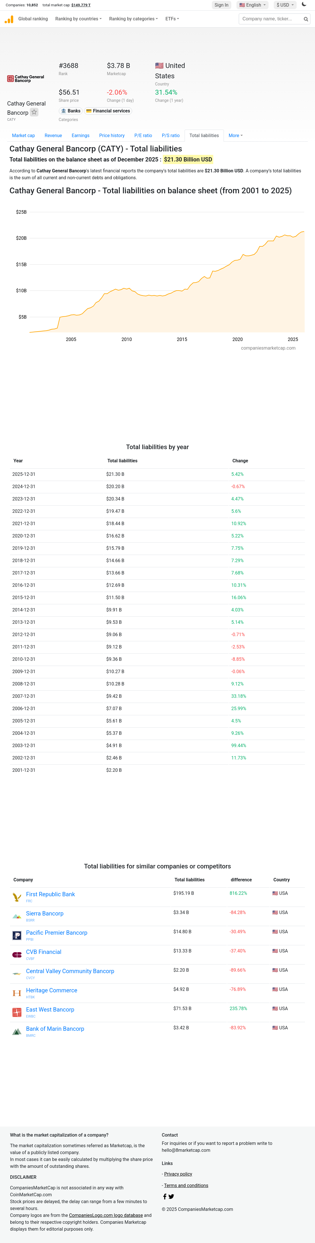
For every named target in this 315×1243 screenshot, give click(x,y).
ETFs (170, 19)
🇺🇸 (250, 5)
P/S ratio (171, 135)
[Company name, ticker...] (274, 18)
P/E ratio (143, 135)
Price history (112, 135)
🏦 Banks (70, 111)
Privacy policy (178, 1174)
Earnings (80, 135)
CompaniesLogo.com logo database (106, 1215)
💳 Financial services (108, 111)
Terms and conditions (186, 1185)
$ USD (283, 5)
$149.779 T (81, 5)
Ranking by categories (131, 19)
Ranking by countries (76, 19)
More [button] (234, 135)
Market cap (23, 135)
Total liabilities (204, 135)
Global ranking (33, 19)
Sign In (221, 5)
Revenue (53, 135)
